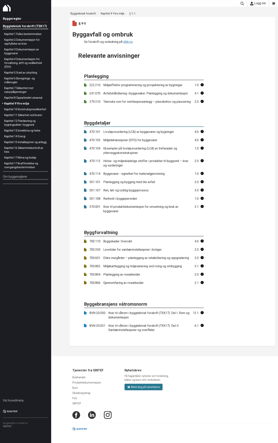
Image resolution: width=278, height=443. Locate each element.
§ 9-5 (132, 13)
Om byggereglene (15, 176)
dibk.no (128, 42)
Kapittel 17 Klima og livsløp (20, 157)
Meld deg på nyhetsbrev (143, 387)
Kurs (75, 387)
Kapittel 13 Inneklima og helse (22, 130)
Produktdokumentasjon (86, 382)
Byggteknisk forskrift (83, 13)
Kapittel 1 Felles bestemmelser (23, 34)
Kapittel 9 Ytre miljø (16, 103)
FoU (74, 398)
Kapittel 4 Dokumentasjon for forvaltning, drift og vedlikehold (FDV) (23, 63)
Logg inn (258, 3)
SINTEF (7, 426)
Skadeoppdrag (81, 393)
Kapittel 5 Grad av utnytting (20, 72)
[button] (202, 85)
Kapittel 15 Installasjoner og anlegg (25, 142)
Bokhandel (78, 377)
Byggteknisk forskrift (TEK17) (25, 26)
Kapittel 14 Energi (14, 136)
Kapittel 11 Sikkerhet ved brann (23, 115)
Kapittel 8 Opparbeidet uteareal (23, 97)
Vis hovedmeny (13, 400)
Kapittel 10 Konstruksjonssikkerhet (25, 109)
